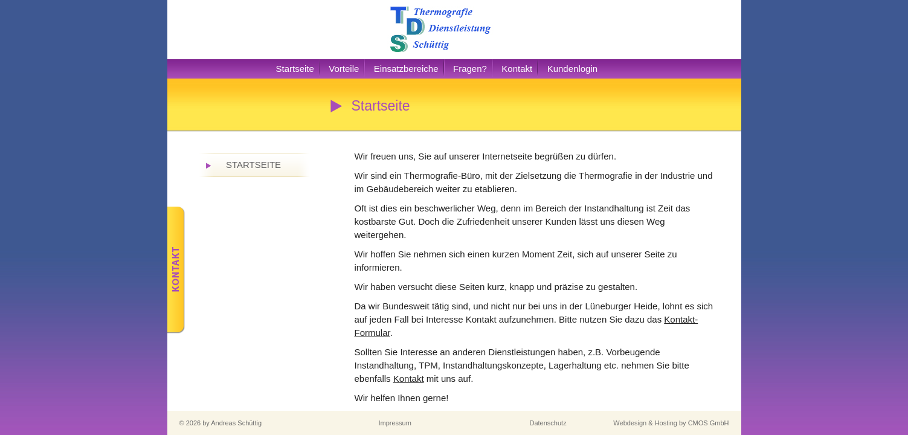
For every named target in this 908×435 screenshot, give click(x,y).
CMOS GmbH (708, 423)
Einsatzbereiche (406, 68)
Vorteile (344, 68)
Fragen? (470, 68)
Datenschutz (548, 423)
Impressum (395, 423)
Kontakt (516, 68)
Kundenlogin (572, 68)
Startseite (295, 68)
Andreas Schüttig (236, 423)
